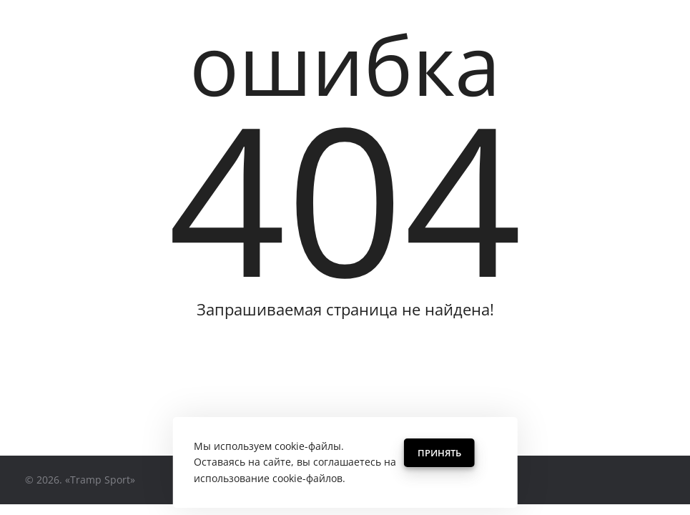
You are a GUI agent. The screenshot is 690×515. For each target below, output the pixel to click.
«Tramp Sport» (100, 479)
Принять (439, 452)
